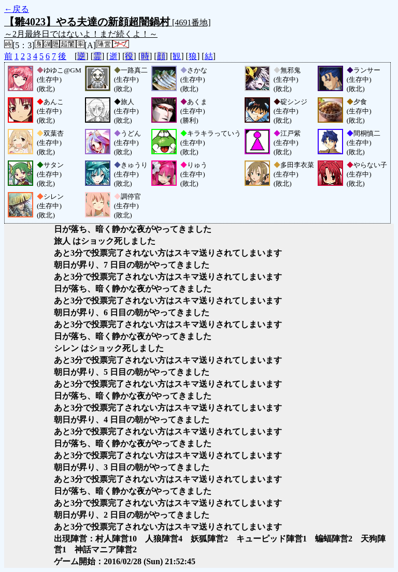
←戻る (16, 9)
